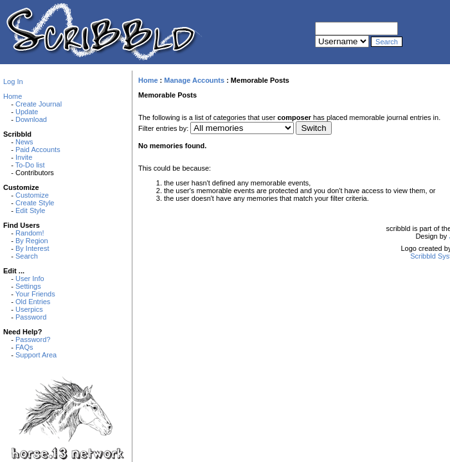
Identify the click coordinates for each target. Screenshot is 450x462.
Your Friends (35, 294)
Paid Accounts (37, 149)
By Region (31, 240)
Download (31, 119)
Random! (29, 233)
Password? (32, 339)
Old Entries (32, 301)
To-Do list (30, 165)
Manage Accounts (194, 80)
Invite (23, 157)
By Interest (32, 248)
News (24, 142)
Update (26, 112)
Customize (32, 195)
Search (26, 256)
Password (30, 317)
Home (12, 96)
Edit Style (30, 210)
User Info (29, 278)
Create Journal (38, 104)
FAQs (24, 347)
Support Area (36, 355)
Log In (13, 81)
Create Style (35, 203)
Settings (28, 286)
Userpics (29, 309)
